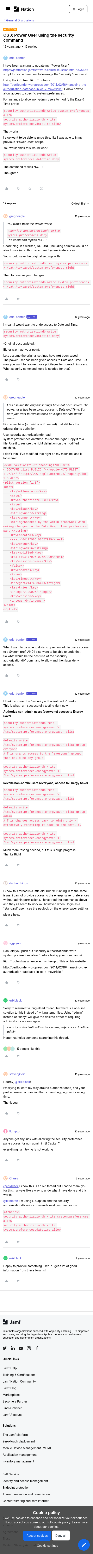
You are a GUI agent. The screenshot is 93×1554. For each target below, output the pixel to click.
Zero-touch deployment (19, 1441)
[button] (8, 10)
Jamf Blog (10, 1388)
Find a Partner (12, 1408)
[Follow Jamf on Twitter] (5, 1348)
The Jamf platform (15, 1434)
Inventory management (18, 1461)
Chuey (13, 1178)
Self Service (11, 1474)
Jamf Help (10, 1368)
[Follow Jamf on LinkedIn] (13, 1348)
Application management (20, 1454)
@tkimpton (10, 1201)
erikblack (15, 1000)
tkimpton (15, 1131)
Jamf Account (12, 1414)
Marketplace (11, 1394)
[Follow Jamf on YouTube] (21, 1348)
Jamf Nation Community (19, 1381)
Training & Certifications (19, 1375)
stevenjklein (17, 1074)
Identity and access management (25, 1481)
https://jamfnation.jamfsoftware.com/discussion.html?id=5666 (45, 70)
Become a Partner (15, 1401)
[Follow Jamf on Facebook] (37, 1348)
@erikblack (22, 1082)
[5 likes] (21, 1048)
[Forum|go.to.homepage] (24, 9)
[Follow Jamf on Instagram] (29, 1348)
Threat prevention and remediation (26, 1494)
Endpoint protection (16, 1487)
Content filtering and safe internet (26, 1501)
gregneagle (17, 216)
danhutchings (18, 883)
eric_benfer (17, 58)
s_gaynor (15, 943)
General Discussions (20, 20)
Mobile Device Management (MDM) (27, 1448)
